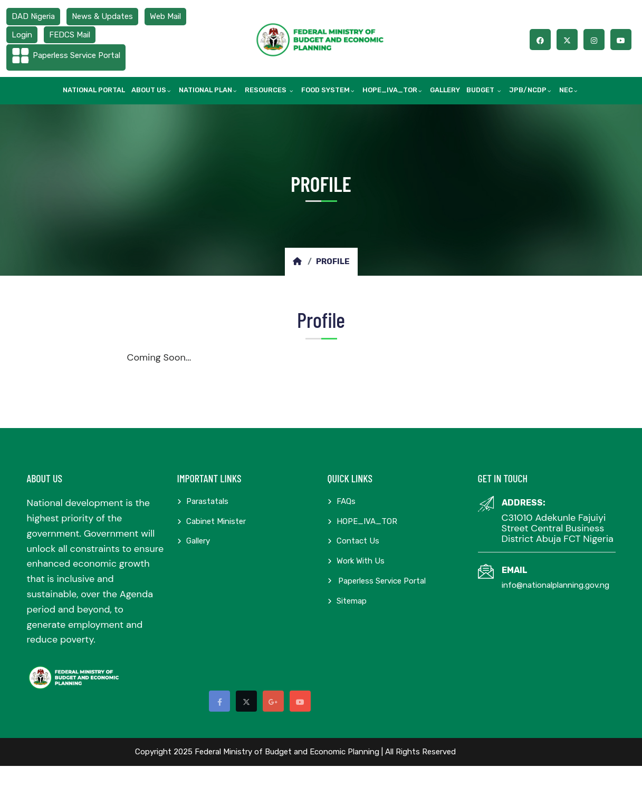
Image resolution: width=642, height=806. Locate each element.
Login (22, 35)
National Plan (205, 90)
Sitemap (347, 601)
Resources (266, 90)
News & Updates (102, 16)
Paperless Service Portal (76, 55)
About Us (148, 90)
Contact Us (353, 541)
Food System (325, 90)
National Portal (94, 90)
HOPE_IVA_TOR (389, 90)
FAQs (342, 501)
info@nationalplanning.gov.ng (555, 585)
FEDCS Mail (69, 35)
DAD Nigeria (33, 16)
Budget (481, 90)
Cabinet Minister (211, 521)
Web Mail (165, 16)
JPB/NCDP (528, 90)
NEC (566, 90)
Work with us (356, 561)
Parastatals (202, 501)
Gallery (445, 90)
